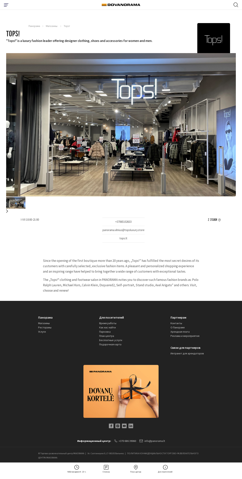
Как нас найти (107, 327)
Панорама (34, 26)
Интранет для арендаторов (187, 353)
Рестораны (44, 327)
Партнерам (178, 317)
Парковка (105, 331)
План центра (106, 336)
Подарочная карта (110, 344)
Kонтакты (176, 323)
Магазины (52, 26)
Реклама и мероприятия (185, 336)
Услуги (42, 331)
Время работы (107, 323)
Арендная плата (180, 331)
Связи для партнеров (185, 348)
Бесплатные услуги (110, 340)
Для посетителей (111, 317)
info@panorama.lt (152, 441)
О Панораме (178, 327)
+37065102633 (123, 222)
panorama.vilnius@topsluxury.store (124, 230)
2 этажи (212, 220)
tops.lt (123, 238)
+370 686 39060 (125, 441)
